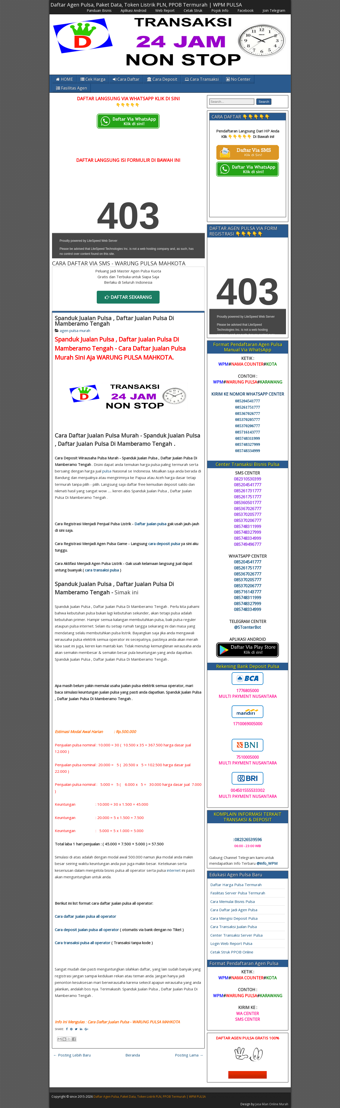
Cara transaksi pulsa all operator (82, 942)
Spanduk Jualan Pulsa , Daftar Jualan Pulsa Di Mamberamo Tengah (114, 320)
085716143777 (247, 432)
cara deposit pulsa (164, 543)
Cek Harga (92, 79)
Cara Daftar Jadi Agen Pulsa (233, 909)
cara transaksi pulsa (102, 569)
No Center (238, 79)
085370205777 (247, 419)
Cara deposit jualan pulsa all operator (87, 929)
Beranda (132, 1054)
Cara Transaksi (202, 79)
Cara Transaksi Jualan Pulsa (233, 926)
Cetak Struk (193, 10)
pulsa (106, 470)
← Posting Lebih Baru (72, 1054)
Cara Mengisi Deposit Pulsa (234, 918)
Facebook (245, 10)
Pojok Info (219, 10)
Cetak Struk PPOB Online (231, 951)
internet (174, 870)
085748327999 (247, 444)
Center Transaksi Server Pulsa (236, 935)
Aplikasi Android (133, 10)
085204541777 (247, 401)
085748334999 (247, 450)
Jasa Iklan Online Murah (271, 1104)
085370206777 (247, 425)
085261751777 (247, 407)
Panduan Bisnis (99, 10)
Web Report (165, 10)
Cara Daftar (126, 79)
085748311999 (247, 438)
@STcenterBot (247, 627)
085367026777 (247, 413)
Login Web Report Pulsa (231, 943)
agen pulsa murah (75, 330)
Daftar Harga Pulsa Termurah (236, 884)
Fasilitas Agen (71, 88)
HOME (64, 79)
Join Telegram (274, 10)
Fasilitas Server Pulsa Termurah (237, 892)
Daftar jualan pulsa (150, 523)
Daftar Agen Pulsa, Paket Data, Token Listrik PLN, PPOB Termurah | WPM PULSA (146, 4)
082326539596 (247, 839)
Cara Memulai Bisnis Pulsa (232, 901)
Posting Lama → (189, 1054)
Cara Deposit (162, 79)
